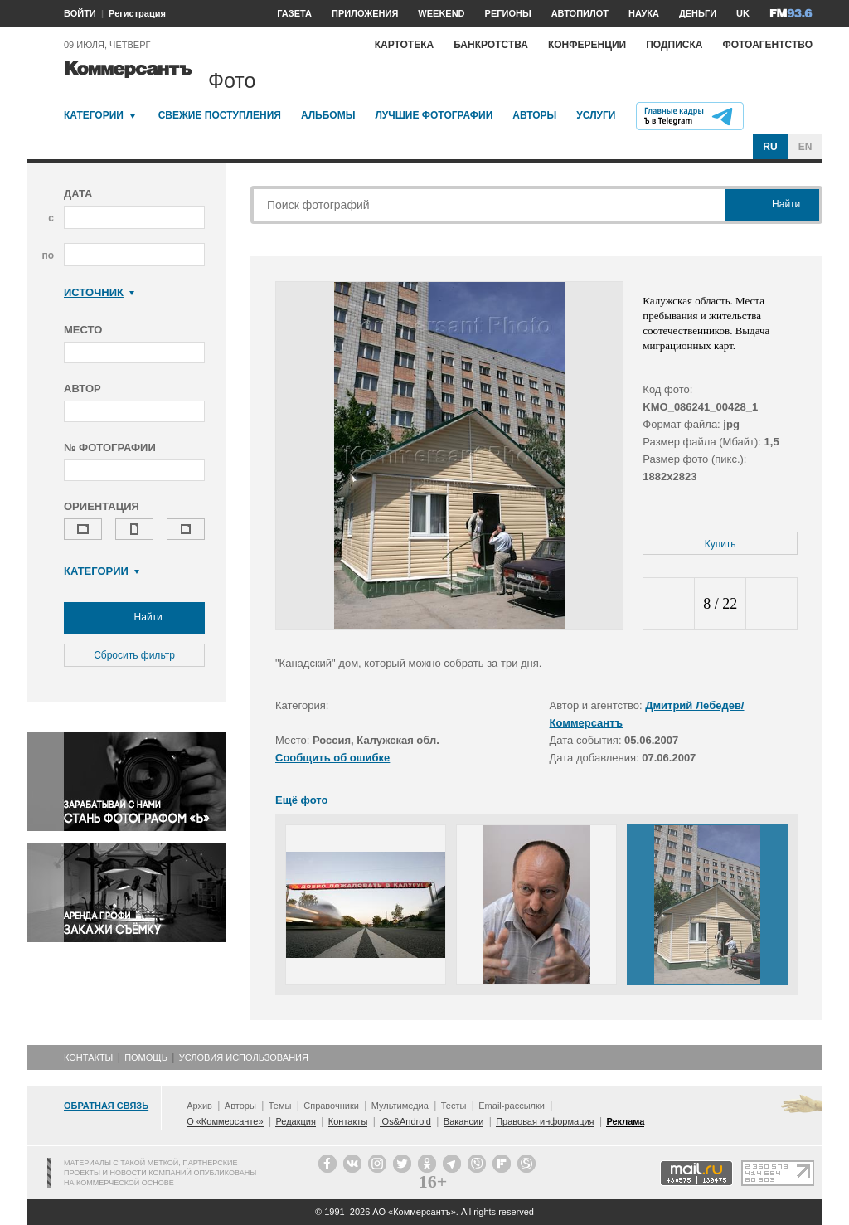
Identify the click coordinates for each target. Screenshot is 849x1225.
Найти (134, 617)
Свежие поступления (219, 115)
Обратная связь (106, 1106)
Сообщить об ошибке (332, 757)
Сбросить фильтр (134, 655)
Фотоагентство (767, 45)
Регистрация (137, 13)
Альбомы (328, 115)
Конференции (587, 45)
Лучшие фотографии (433, 115)
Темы (280, 1106)
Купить (720, 544)
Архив (199, 1106)
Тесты (454, 1106)
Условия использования (243, 1057)
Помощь (145, 1057)
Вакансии (464, 1121)
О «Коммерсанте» (225, 1121)
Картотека (404, 45)
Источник (99, 292)
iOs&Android (405, 1121)
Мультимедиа (400, 1106)
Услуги (595, 115)
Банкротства (491, 45)
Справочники (331, 1106)
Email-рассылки (511, 1106)
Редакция (295, 1121)
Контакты (88, 1057)
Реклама (625, 1121)
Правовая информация (545, 1121)
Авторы (534, 115)
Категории (94, 115)
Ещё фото (301, 800)
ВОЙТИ (80, 13)
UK (743, 13)
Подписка (674, 45)
